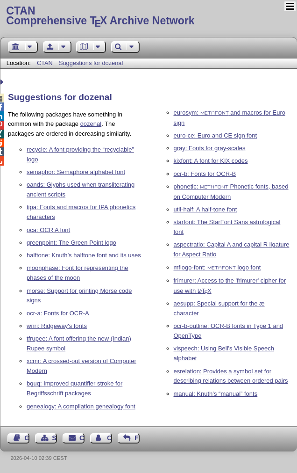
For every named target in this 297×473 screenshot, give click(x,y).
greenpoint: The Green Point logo (71, 242)
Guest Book (26, 438)
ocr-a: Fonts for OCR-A (58, 313)
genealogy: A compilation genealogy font (81, 406)
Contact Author (109, 438)
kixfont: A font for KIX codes (211, 160)
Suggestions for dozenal (91, 62)
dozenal (91, 123)
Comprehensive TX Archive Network (148, 16)
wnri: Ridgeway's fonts (57, 325)
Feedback (137, 438)
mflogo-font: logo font (217, 267)
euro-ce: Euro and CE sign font (215, 135)
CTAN (45, 62)
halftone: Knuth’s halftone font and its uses (84, 255)
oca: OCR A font (48, 229)
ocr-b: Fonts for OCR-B (205, 173)
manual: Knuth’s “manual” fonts (216, 393)
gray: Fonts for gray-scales (210, 148)
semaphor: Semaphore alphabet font (76, 171)
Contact (82, 438)
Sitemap (54, 438)
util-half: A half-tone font (205, 209)
